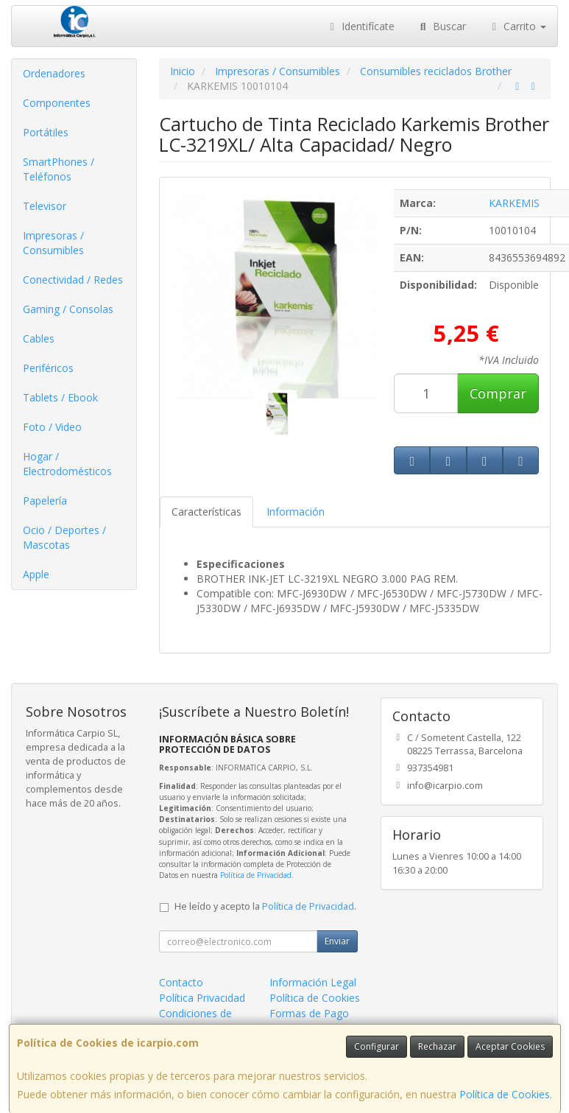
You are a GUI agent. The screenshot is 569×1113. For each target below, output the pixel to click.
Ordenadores (54, 73)
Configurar (376, 1046)
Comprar (498, 393)
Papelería (45, 501)
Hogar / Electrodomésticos (67, 463)
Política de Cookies (504, 1094)
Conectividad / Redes (73, 280)
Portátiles (45, 132)
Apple (36, 574)
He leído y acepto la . (265, 906)
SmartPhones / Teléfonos (58, 169)
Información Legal (312, 982)
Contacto (181, 982)
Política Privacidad (202, 998)
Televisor (44, 206)
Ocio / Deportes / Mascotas (64, 537)
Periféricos (48, 368)
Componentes (57, 103)
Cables (38, 338)
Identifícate (360, 26)
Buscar (441, 26)
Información (295, 512)
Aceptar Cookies (510, 1046)
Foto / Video (52, 427)
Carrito (517, 26)
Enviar (337, 941)
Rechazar (437, 1046)
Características (206, 512)
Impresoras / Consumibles (53, 242)
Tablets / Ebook (60, 397)
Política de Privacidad (255, 875)
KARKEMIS (514, 203)
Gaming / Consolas (68, 309)
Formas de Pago (309, 1013)
